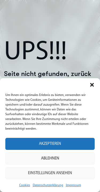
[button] (92, 84)
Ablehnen (50, 159)
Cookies (24, 185)
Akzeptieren (50, 144)
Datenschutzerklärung (48, 185)
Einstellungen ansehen (50, 173)
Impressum (73, 185)
